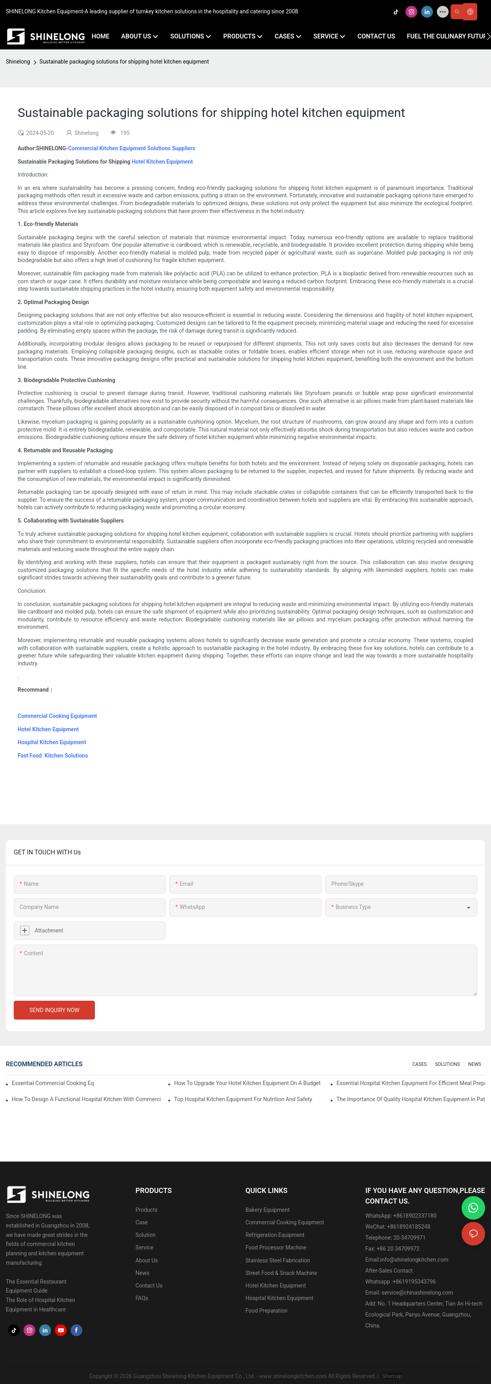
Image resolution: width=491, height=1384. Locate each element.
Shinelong (18, 61)
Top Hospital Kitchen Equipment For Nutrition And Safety (243, 1099)
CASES (419, 1064)
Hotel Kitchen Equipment (162, 161)
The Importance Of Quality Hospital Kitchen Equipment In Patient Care (410, 1099)
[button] (489, 36)
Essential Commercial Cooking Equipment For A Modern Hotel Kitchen (53, 1083)
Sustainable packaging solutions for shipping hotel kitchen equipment (124, 61)
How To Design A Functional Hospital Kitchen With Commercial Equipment (86, 1099)
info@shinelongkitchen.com (414, 1260)
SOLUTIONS (447, 1064)
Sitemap (391, 1376)
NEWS (474, 1064)
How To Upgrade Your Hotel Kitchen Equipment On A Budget (247, 1083)
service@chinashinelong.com (417, 1292)
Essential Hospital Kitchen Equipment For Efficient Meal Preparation (410, 1083)
